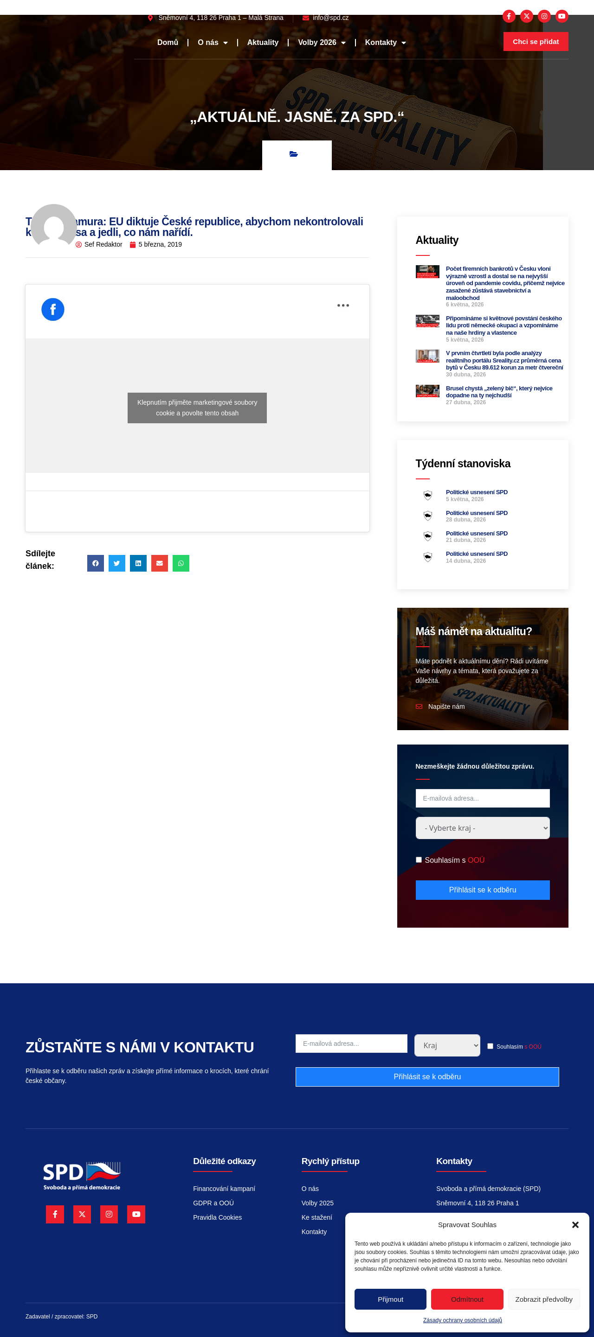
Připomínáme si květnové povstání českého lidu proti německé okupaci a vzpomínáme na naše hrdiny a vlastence (504, 325)
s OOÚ (533, 1047)
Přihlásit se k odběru (483, 890)
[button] (575, 1224)
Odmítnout (467, 1299)
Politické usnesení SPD (477, 492)
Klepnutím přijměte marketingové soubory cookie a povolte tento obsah (197, 408)
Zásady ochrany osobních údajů (462, 1320)
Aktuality (263, 42)
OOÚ (476, 860)
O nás (212, 42)
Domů (167, 42)
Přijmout (390, 1299)
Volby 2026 (321, 42)
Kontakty (385, 42)
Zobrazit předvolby (544, 1299)
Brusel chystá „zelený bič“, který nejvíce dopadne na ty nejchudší (499, 392)
